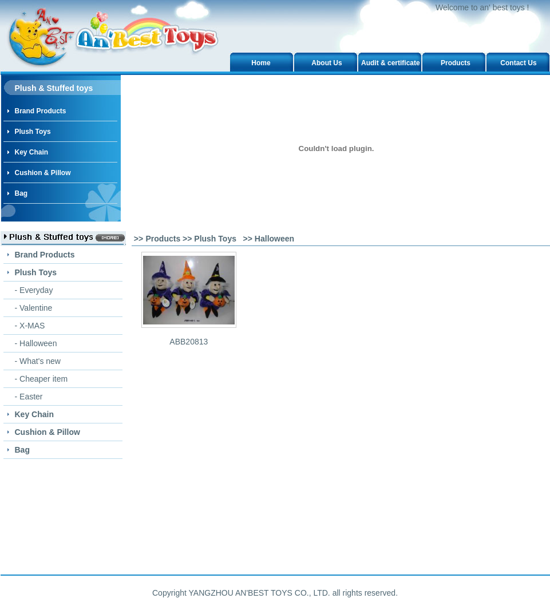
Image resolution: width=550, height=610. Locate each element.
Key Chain (32, 152)
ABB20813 (188, 341)
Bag (21, 193)
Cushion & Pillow (43, 173)
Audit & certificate (390, 63)
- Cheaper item (41, 378)
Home (260, 63)
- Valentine (34, 307)
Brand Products (40, 111)
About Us (326, 63)
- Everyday (34, 290)
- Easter (29, 396)
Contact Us (518, 63)
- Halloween (36, 343)
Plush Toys (33, 132)
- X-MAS (30, 325)
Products (455, 63)
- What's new (38, 361)
